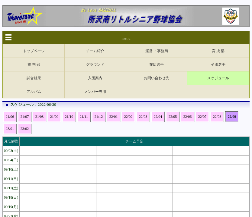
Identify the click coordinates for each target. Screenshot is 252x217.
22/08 (217, 63)
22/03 (143, 63)
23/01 (10, 75)
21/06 (10, 63)
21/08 (39, 63)
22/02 (128, 63)
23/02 (25, 75)
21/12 (99, 63)
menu (126, 38)
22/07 (202, 63)
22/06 (187, 63)
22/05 (173, 63)
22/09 (232, 63)
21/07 (25, 63)
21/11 (84, 63)
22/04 (158, 63)
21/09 (54, 63)
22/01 (113, 63)
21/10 (69, 63)
